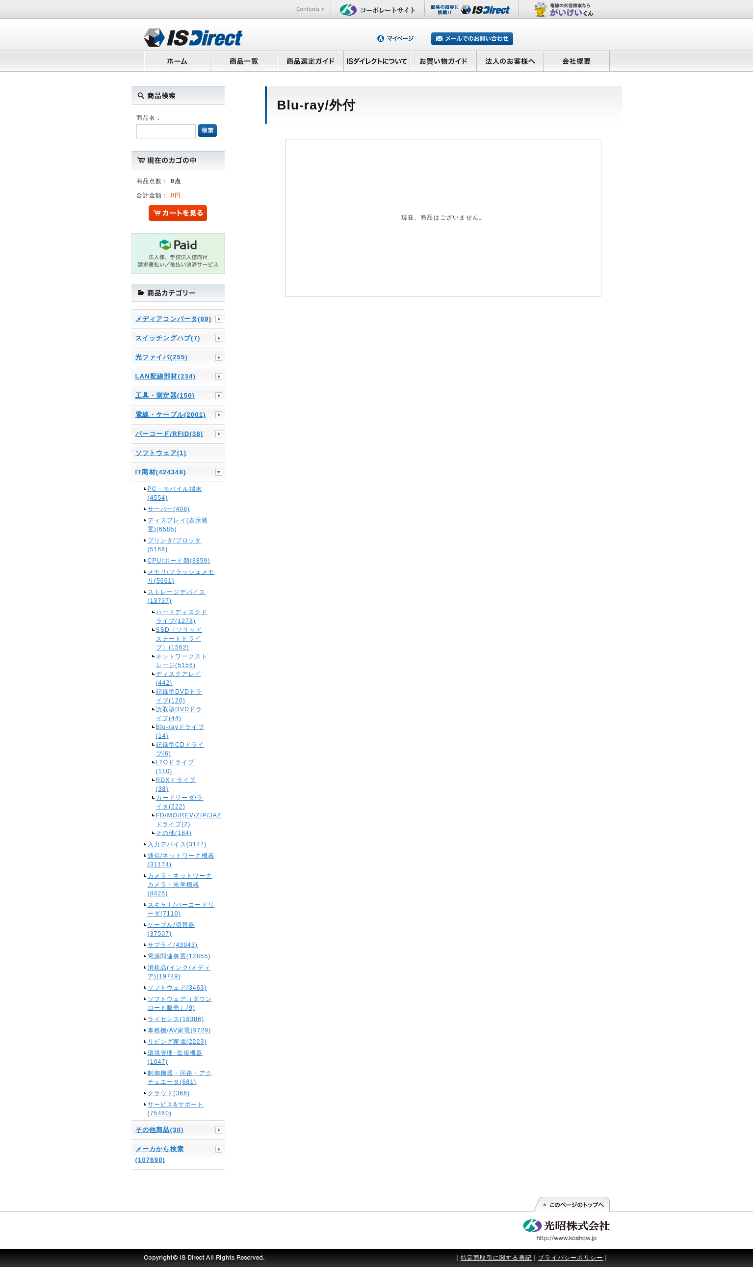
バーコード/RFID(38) (169, 433)
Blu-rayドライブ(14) (180, 731)
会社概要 (577, 61)
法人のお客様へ (510, 61)
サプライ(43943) (173, 945)
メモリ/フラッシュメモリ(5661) (181, 576)
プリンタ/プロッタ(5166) (175, 545)
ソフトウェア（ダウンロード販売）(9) (180, 1003)
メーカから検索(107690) (159, 1154)
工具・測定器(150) (165, 395)
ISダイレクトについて (377, 61)
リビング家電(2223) (177, 1041)
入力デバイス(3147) (177, 844)
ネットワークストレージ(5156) (182, 661)
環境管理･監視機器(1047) (175, 1057)
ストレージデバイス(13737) (177, 596)
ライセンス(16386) (176, 1019)
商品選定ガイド (310, 61)
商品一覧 (243, 61)
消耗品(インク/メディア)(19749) (179, 972)
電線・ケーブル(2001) (170, 414)
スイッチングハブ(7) (168, 338)
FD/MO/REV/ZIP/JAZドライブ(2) (182, 820)
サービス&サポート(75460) (176, 1109)
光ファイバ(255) (161, 357)
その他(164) (174, 833)
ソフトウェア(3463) (177, 987)
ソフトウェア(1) (161, 453)
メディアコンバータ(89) (173, 319)
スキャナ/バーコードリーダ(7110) (181, 909)
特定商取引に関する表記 (496, 1257)
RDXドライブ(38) (176, 784)
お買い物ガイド (443, 61)
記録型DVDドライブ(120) (179, 696)
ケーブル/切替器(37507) (171, 929)
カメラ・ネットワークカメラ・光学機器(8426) (180, 884)
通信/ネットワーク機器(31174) (181, 860)
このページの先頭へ (571, 1205)
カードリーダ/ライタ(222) (180, 802)
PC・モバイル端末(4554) (175, 493)
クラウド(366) (169, 1093)
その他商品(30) (159, 1129)
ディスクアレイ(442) (178, 678)
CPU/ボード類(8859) (179, 560)
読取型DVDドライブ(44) (179, 714)
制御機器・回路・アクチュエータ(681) (180, 1077)
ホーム (177, 61)
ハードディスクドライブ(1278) (182, 616)
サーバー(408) (169, 509)
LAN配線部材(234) (165, 376)
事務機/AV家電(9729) (179, 1030)
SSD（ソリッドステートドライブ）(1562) (179, 638)
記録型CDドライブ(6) (180, 749)
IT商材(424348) (160, 472)
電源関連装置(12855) (179, 956)
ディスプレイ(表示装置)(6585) (178, 525)
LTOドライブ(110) (175, 767)
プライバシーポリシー (570, 1257)
